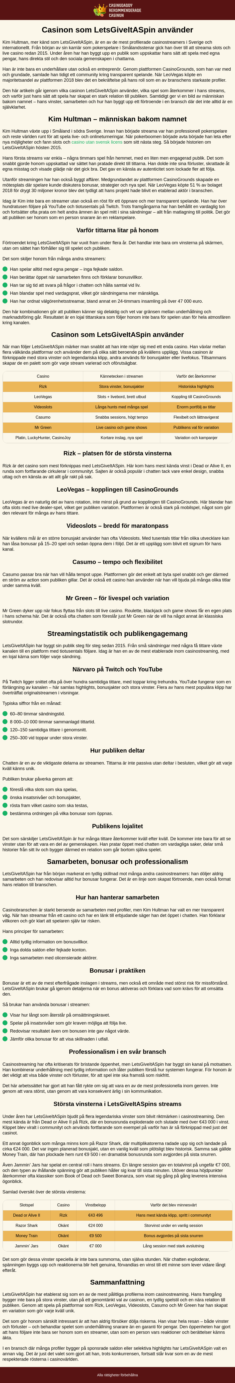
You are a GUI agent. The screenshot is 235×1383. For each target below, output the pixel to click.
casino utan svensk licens (97, 142)
